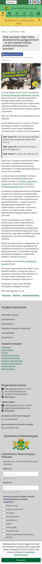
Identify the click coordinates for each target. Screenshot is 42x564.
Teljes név (7, 469)
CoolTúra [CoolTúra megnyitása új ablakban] (4, 353)
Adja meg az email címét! (10, 492)
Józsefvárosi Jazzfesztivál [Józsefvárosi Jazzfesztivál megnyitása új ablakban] (10, 355)
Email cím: (7, 483)
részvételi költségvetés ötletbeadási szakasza (20, 95)
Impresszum (7, 337)
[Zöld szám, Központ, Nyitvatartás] (11, 2)
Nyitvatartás (9, 397)
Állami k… (38, 15)
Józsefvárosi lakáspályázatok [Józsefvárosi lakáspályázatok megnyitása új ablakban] (11, 363)
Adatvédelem (7, 323)
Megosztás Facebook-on (12, 54)
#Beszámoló (6, 296)
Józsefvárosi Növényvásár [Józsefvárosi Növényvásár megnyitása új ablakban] (10, 358)
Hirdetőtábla (13, 32)
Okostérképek (8, 319)
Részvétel (17, 15)
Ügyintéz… (9, 15)
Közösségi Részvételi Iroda (12, 186)
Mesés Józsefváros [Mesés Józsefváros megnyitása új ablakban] (8, 369)
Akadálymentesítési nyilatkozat (15, 328)
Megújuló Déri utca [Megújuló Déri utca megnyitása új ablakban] (8, 366)
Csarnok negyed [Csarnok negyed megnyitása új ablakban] (7, 350)
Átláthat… (24, 15)
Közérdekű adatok (9, 315)
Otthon (2, 15)
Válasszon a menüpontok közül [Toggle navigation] (19, 22)
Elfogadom (21, 560)
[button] (39, 20)
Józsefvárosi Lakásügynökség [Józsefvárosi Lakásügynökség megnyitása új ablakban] (12, 361)
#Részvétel (16, 296)
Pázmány (31, 15)
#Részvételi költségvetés (31, 296)
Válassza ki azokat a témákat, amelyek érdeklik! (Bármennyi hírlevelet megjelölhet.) (18, 499)
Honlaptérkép (7, 332)
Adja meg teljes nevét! (9, 478)
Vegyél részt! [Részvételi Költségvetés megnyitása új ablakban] (6, 347)
